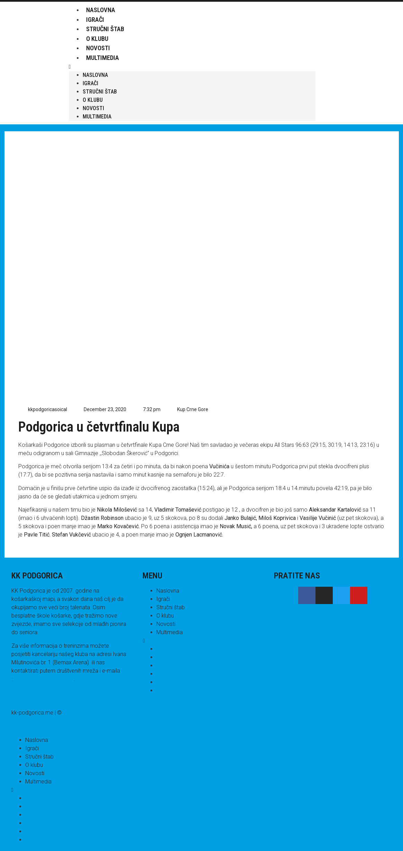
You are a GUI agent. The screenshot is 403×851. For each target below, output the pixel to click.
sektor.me (75, 712)
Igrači (95, 19)
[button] (192, 67)
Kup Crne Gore (192, 409)
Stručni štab (105, 29)
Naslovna (100, 10)
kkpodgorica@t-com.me (44, 679)
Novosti (98, 48)
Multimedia (102, 57)
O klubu (97, 38)
